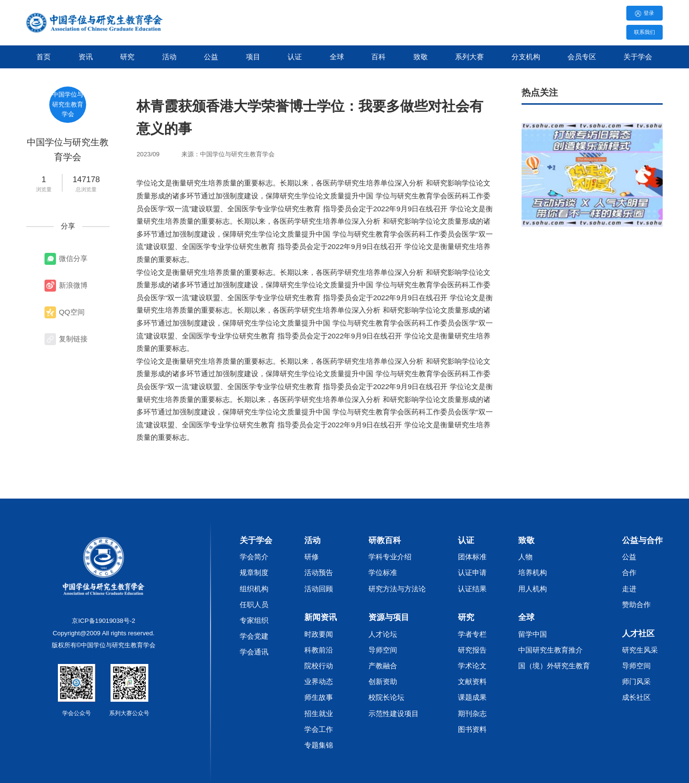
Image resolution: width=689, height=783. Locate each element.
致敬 (420, 57)
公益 (211, 57)
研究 (127, 57)
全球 (337, 57)
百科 (378, 57)
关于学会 (637, 57)
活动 (169, 57)
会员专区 (581, 57)
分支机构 (525, 57)
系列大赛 (469, 57)
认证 (295, 57)
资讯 (85, 57)
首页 (43, 57)
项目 (253, 57)
